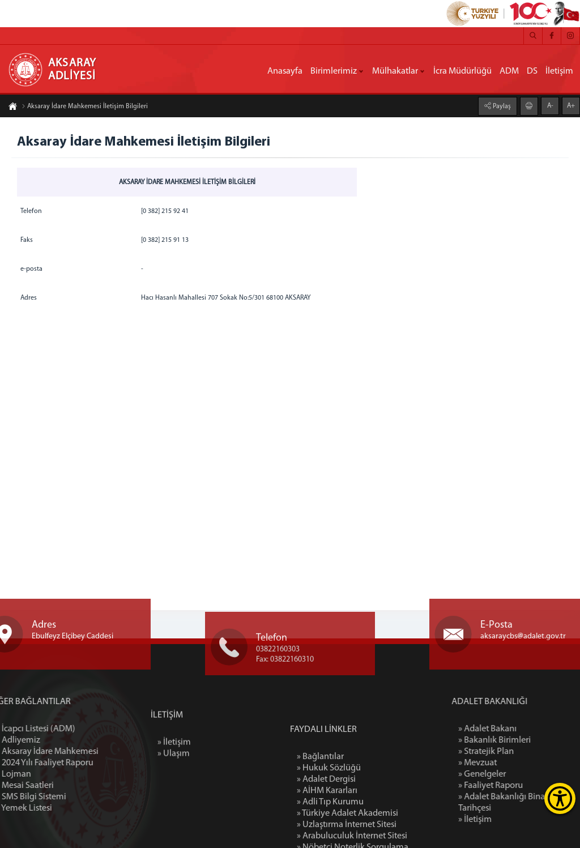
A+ (571, 106)
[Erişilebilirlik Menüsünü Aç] (559, 798)
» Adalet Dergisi (326, 825)
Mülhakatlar (395, 71)
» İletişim (174, 764)
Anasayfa (284, 71)
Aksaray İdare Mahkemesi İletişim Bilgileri (85, 106)
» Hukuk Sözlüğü (329, 814)
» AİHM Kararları (327, 837)
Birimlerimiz (333, 71)
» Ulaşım (173, 776)
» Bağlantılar (320, 803)
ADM (509, 71)
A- (550, 106)
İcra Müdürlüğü (462, 71)
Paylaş (501, 106)
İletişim (559, 71)
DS (532, 71)
